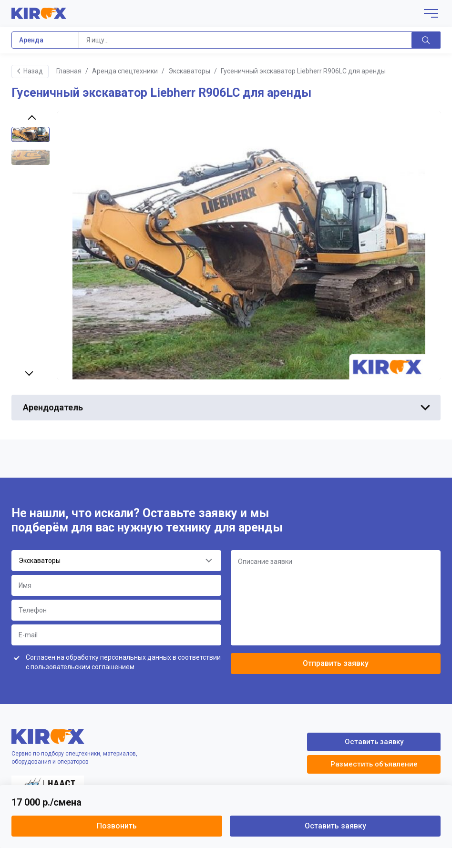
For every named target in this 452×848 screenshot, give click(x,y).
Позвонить (117, 825)
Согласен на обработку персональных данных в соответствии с (123, 662)
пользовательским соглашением (82, 667)
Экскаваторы (189, 71)
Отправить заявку (336, 663)
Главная (69, 71)
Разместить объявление (374, 764)
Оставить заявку (335, 825)
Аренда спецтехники (125, 71)
